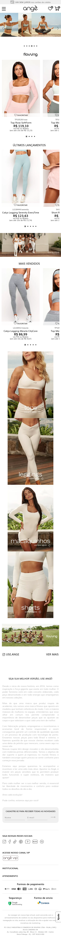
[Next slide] (57, 28)
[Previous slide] (3, 28)
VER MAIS (52, 654)
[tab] (24, 46)
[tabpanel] (30, 28)
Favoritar (22, 115)
